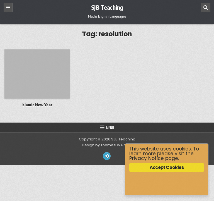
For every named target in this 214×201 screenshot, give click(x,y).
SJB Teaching (107, 7)
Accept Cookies (167, 167)
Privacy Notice (146, 158)
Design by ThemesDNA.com (107, 145)
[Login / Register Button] (107, 156)
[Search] (205, 7)
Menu (110, 127)
